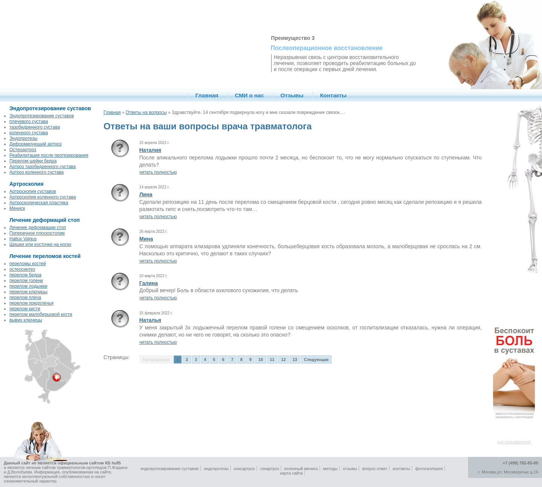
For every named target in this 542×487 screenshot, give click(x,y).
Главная (206, 95)
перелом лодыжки (28, 286)
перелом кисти (24, 308)
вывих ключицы (25, 320)
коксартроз (244, 468)
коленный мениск (301, 468)
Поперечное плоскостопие (37, 233)
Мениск (17, 208)
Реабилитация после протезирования (48, 155)
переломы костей (27, 263)
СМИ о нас (249, 95)
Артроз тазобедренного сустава (42, 166)
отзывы (350, 468)
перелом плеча (25, 297)
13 (294, 359)
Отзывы (291, 95)
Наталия (150, 150)
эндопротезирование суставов (169, 468)
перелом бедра (25, 275)
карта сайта (291, 473)
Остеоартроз (22, 149)
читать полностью (158, 172)
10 (260, 359)
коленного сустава (28, 132)
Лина (145, 194)
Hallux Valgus (23, 238)
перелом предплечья (31, 303)
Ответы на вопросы (146, 112)
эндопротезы (216, 468)
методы (330, 468)
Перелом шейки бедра (32, 161)
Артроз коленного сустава (36, 172)
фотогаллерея (429, 468)
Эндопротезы (23, 138)
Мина (146, 239)
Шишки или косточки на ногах (40, 244)
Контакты (333, 95)
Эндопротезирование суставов (41, 115)
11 (272, 359)
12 (283, 359)
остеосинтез (22, 269)
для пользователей (514, 442)
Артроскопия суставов (32, 191)
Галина (148, 283)
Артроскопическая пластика (38, 202)
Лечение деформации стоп (37, 227)
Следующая (316, 359)
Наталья (150, 320)
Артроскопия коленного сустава (42, 197)
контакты (401, 468)
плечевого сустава (28, 121)
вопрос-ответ (375, 468)
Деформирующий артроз (35, 144)
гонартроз (269, 468)
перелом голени (26, 280)
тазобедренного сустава (34, 127)
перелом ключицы (28, 291)
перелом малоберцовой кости (40, 314)
